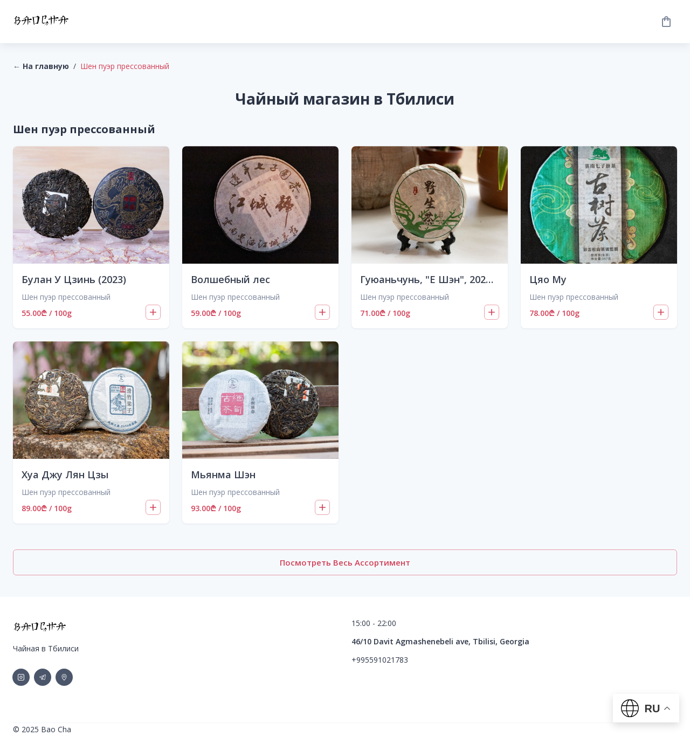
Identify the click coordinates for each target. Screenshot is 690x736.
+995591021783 (379, 660)
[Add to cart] (153, 312)
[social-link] (21, 677)
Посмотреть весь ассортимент (345, 562)
